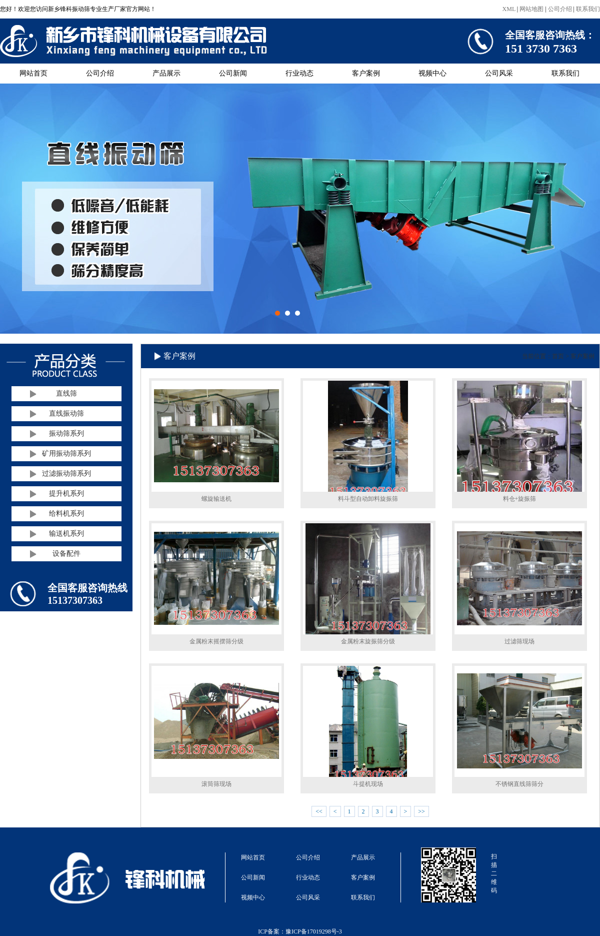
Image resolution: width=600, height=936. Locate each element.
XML (509, 9)
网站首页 (34, 73)
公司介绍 (560, 9)
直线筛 (66, 393)
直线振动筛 (66, 413)
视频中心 (432, 73)
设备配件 (66, 553)
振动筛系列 (66, 433)
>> (421, 811)
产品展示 (166, 73)
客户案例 (366, 73)
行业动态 (300, 73)
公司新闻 (233, 73)
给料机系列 (66, 513)
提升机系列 (66, 493)
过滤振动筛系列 (66, 473)
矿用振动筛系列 (66, 453)
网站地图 (532, 9)
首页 (558, 356)
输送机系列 (66, 533)
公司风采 (499, 73)
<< (319, 811)
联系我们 (588, 9)
